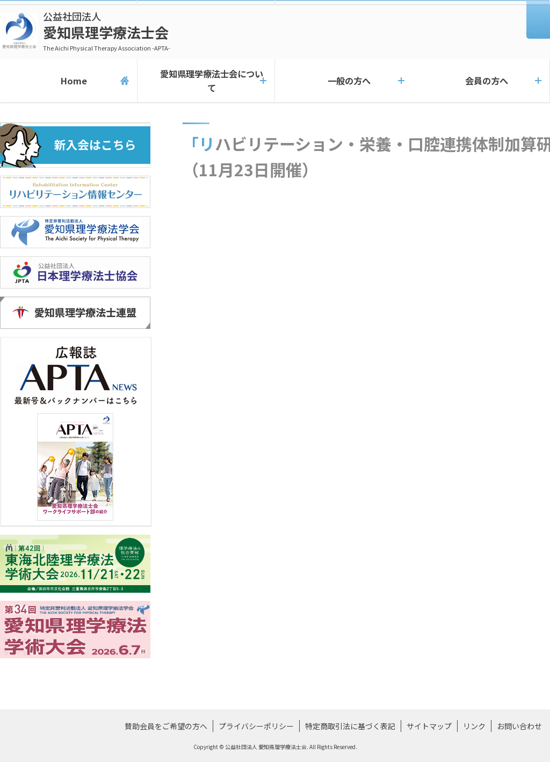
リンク (474, 726)
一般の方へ (344, 81)
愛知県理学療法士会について (206, 81)
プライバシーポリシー (256, 726)
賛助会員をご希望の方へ (166, 726)
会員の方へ (481, 81)
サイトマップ (429, 726)
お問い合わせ (519, 726)
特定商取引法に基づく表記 (350, 726)
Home (68, 81)
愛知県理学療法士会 (106, 31)
